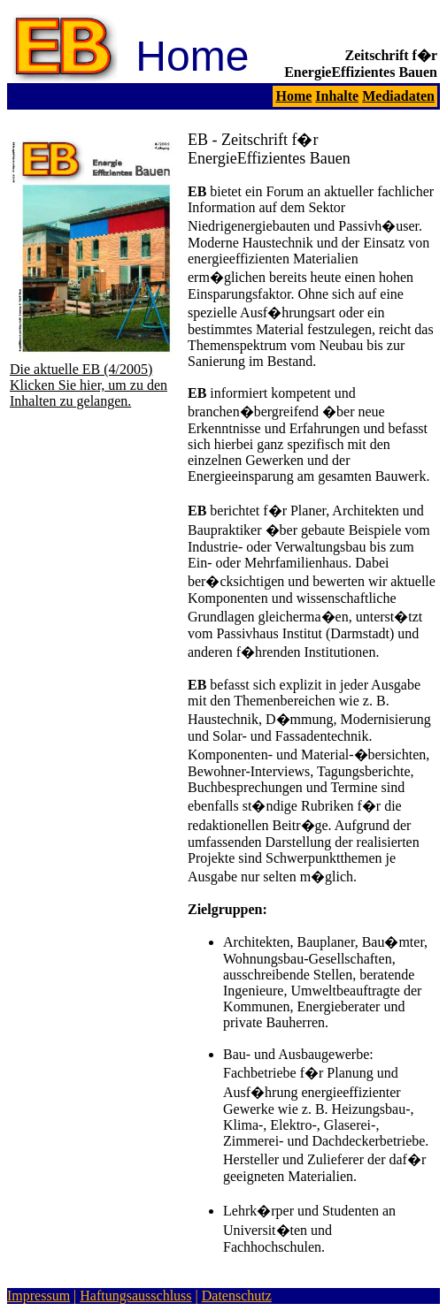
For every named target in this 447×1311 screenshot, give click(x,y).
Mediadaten (398, 95)
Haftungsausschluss (135, 1295)
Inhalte (336, 95)
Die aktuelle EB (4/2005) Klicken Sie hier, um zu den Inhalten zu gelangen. (95, 378)
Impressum (38, 1295)
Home (293, 95)
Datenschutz (237, 1295)
